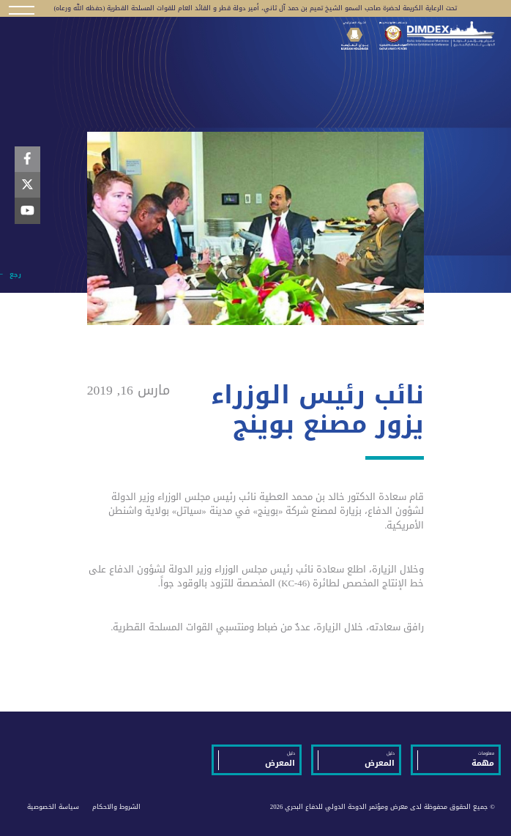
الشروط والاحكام (116, 807)
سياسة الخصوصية (53, 807)
